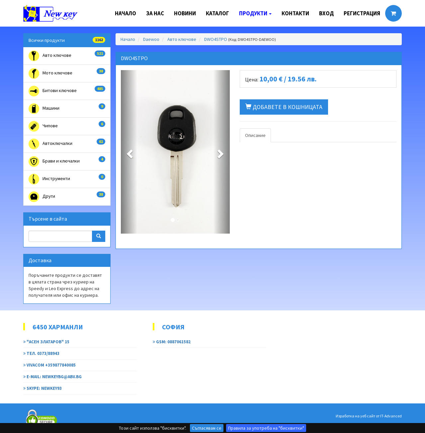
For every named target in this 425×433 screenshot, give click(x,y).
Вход (326, 13)
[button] (129, 152)
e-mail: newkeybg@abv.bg (52, 376)
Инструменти (67, 179)
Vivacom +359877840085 (49, 365)
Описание (255, 135)
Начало (125, 13)
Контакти (295, 13)
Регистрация (362, 13)
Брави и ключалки (67, 161)
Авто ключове (67, 56)
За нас (155, 13)
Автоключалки (67, 144)
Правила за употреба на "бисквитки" (266, 428)
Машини (67, 108)
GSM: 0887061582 (172, 342)
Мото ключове (67, 73)
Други (67, 196)
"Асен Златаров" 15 (46, 342)
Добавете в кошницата (283, 107)
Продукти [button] (255, 13)
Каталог (217, 13)
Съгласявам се (206, 428)
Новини (185, 13)
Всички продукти (67, 40)
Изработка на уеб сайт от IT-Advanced (369, 415)
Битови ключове (67, 91)
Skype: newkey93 (42, 388)
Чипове (67, 126)
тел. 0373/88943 (41, 353)
